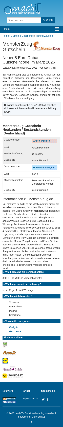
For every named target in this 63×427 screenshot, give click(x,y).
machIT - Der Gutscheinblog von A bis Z (35, 413)
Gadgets (13, 327)
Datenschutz (38, 416)
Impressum (24, 416)
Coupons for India (30, 398)
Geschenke (15, 331)
